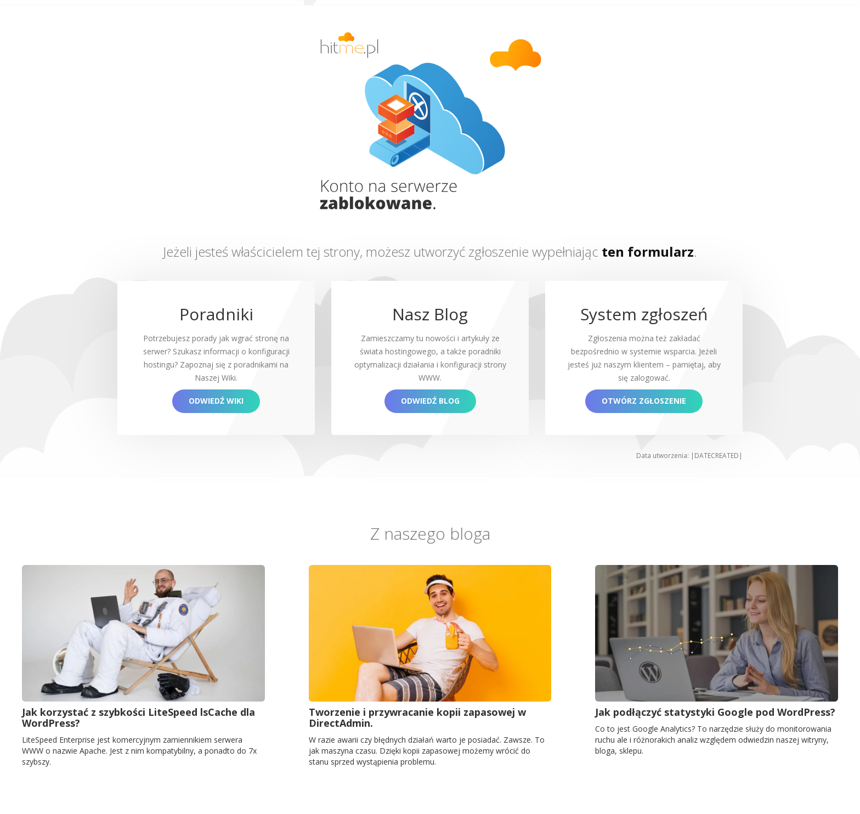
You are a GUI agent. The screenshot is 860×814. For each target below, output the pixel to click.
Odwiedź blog (430, 400)
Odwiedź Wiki (216, 400)
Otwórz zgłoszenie (644, 400)
